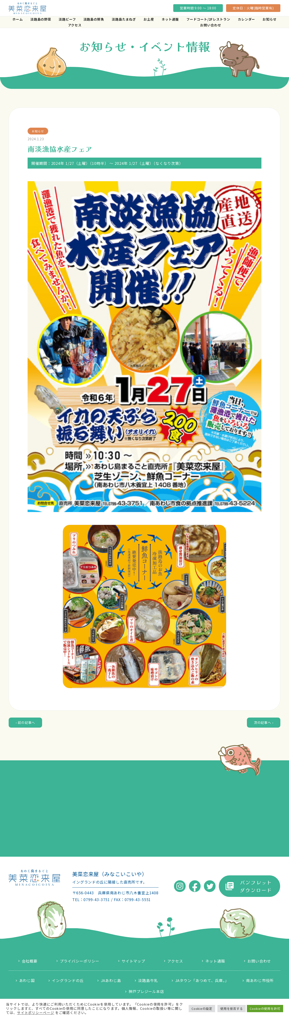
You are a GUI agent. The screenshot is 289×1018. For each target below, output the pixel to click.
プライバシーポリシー (79, 961)
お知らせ (270, 19)
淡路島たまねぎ (124, 19)
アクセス (75, 25)
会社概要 (30, 961)
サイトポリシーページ (35, 1012)
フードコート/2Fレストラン (208, 19)
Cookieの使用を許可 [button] (265, 1008)
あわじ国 (27, 980)
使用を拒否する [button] (231, 1008)
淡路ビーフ (67, 19)
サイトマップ (133, 961)
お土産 (149, 19)
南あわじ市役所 (260, 980)
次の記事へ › (263, 722)
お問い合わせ (210, 25)
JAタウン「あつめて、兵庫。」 (202, 980)
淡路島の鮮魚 (93, 19)
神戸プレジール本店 (146, 991)
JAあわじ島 (111, 980)
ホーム (17, 19)
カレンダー (246, 19)
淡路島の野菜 (40, 19)
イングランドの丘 (67, 980)
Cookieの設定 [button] (201, 1008)
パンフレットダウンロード (256, 886)
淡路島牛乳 (148, 980)
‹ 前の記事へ (25, 722)
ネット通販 (170, 19)
